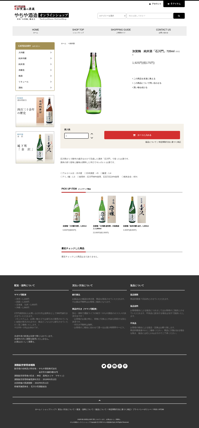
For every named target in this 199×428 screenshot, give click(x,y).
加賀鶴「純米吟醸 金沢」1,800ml (136, 226)
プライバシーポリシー (142, 409)
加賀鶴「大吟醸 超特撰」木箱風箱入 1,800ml (106, 227)
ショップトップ (49, 409)
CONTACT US (163, 31)
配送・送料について (85, 409)
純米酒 (72, 43)
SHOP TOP (78, 31)
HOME (35, 31)
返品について (150, 142)
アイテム (173, 3)
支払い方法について (66, 409)
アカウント (156, 4)
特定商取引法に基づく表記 (170, 142)
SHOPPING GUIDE (121, 31)
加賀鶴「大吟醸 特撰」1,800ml (75, 226)
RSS (155, 409)
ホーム (63, 43)
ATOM (161, 409)
